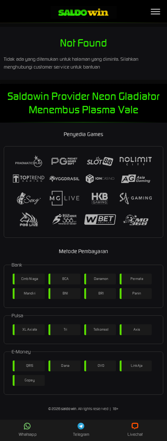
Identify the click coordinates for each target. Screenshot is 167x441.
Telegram (81, 430)
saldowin (68, 408)
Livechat (135, 430)
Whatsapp (28, 430)
